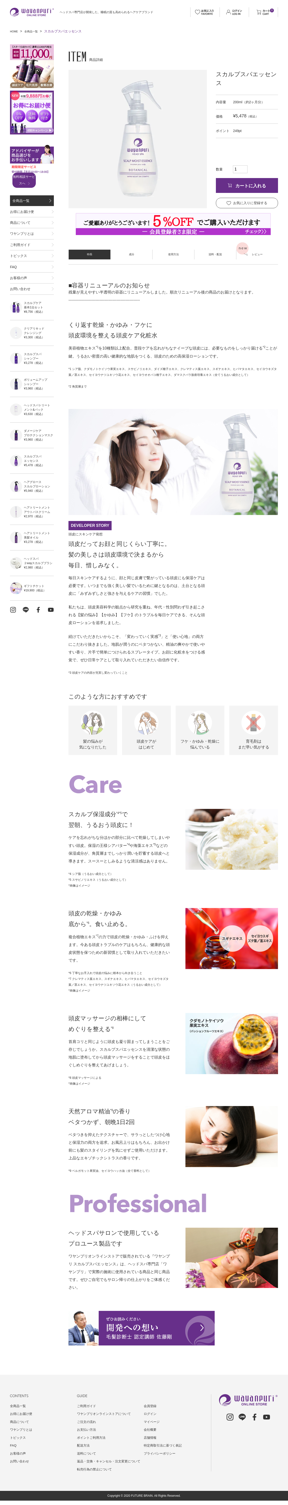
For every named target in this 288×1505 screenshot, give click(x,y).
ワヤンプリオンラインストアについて (106, 1414)
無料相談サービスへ (30, 180)
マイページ (152, 1422)
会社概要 (150, 1429)
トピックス (18, 277)
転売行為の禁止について (96, 1473)
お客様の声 (18, 306)
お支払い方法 (87, 1429)
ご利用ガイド (20, 262)
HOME (15, 31)
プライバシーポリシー (161, 1453)
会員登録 (150, 1406)
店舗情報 (150, 1437)
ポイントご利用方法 (92, 1437)
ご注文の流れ (87, 1422)
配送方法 (84, 1445)
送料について (87, 1453)
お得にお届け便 (22, 217)
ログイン (150, 1414)
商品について (20, 232)
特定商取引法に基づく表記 (164, 1445)
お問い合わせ (20, 321)
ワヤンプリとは (22, 247)
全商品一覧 (35, 31)
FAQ (13, 291)
